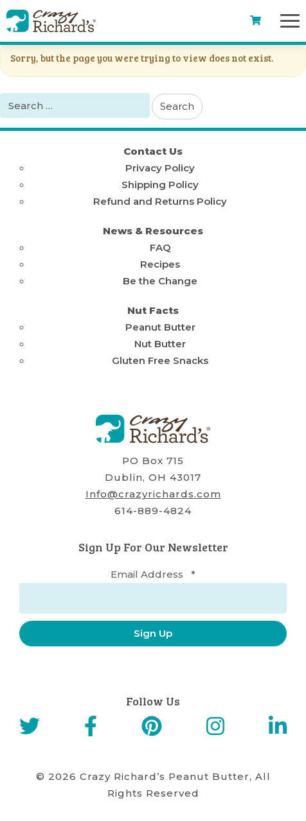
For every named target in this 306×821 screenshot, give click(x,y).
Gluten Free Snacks (160, 360)
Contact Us (153, 151)
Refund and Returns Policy (160, 201)
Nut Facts (153, 310)
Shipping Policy (160, 184)
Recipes (160, 264)
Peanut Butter (160, 327)
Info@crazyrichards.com (153, 494)
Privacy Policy (160, 168)
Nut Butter (160, 344)
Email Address (153, 574)
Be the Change (160, 281)
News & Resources (153, 231)
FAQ (160, 247)
